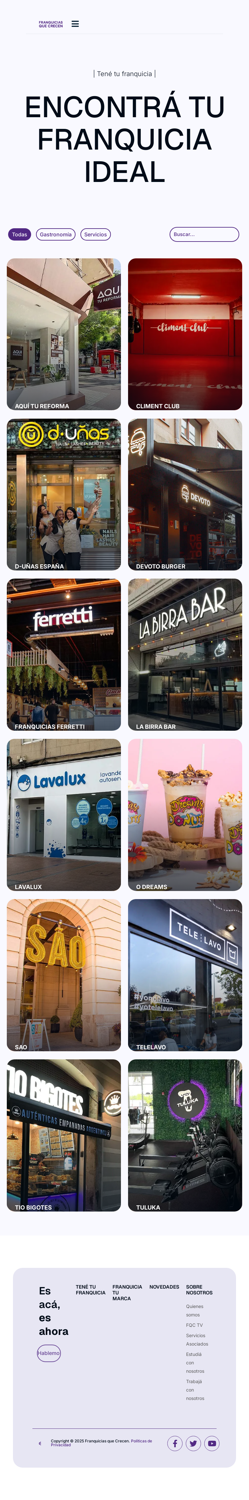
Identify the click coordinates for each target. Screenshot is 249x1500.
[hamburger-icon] (75, 23)
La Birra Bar (156, 726)
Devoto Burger (160, 566)
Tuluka (148, 1207)
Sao (21, 1047)
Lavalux (28, 887)
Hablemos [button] (45, 1353)
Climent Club (158, 406)
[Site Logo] (51, 24)
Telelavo (151, 1047)
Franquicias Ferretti (50, 726)
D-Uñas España (39, 566)
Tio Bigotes (33, 1207)
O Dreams (151, 887)
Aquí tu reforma (42, 406)
